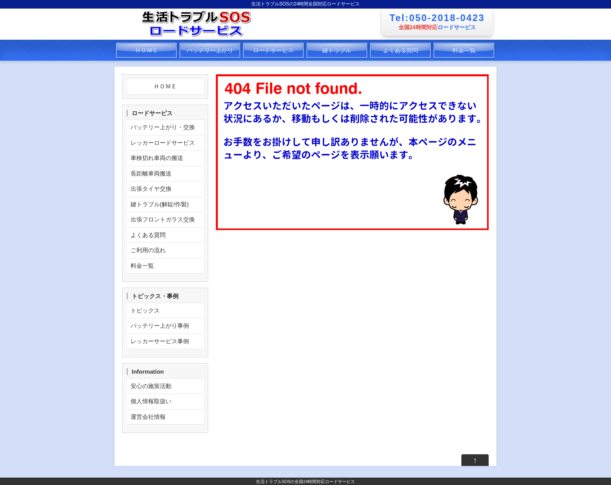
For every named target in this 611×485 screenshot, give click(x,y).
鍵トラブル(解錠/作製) (160, 204)
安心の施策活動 (151, 386)
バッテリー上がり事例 (160, 325)
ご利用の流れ (148, 250)
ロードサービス (273, 50)
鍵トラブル (336, 50)
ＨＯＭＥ (146, 50)
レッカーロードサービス (163, 142)
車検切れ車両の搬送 (157, 158)
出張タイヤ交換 (151, 188)
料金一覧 (464, 50)
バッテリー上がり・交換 (163, 127)
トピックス (145, 310)
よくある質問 (400, 50)
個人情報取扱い (151, 401)
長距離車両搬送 (151, 173)
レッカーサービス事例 (160, 341)
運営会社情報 (148, 416)
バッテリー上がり (210, 50)
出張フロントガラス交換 (163, 219)
